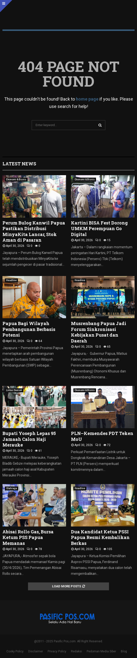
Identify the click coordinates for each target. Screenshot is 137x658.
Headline (11, 280)
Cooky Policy (15, 651)
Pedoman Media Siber (101, 651)
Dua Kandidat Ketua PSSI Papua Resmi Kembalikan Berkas (100, 537)
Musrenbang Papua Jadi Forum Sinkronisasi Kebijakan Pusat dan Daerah (98, 331)
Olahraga (11, 488)
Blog (124, 651)
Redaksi (76, 651)
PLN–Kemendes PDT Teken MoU (102, 436)
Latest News (19, 164)
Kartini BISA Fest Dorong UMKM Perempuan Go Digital (99, 228)
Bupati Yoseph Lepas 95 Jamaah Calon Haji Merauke (29, 439)
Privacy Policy (57, 651)
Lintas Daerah (14, 390)
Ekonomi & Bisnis (16, 179)
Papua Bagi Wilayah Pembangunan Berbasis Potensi (28, 329)
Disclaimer (35, 651)
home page (87, 99)
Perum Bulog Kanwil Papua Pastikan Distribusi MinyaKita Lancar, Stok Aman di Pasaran (33, 231)
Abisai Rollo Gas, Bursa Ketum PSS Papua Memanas (28, 537)
